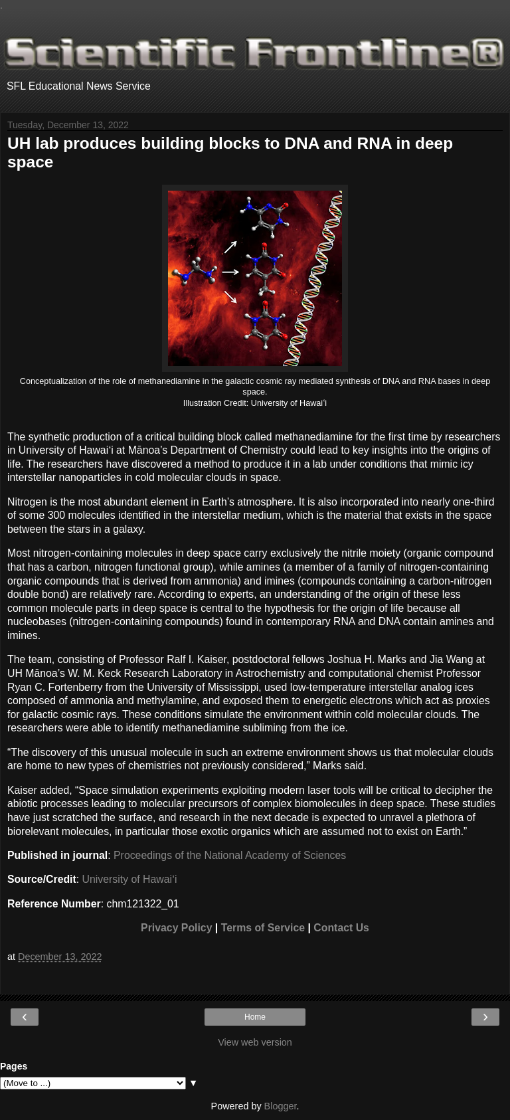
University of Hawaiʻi (129, 879)
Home (255, 1017)
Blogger (280, 1106)
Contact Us (341, 927)
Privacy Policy (176, 927)
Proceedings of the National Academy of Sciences (230, 855)
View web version (255, 1042)
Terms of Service (263, 927)
